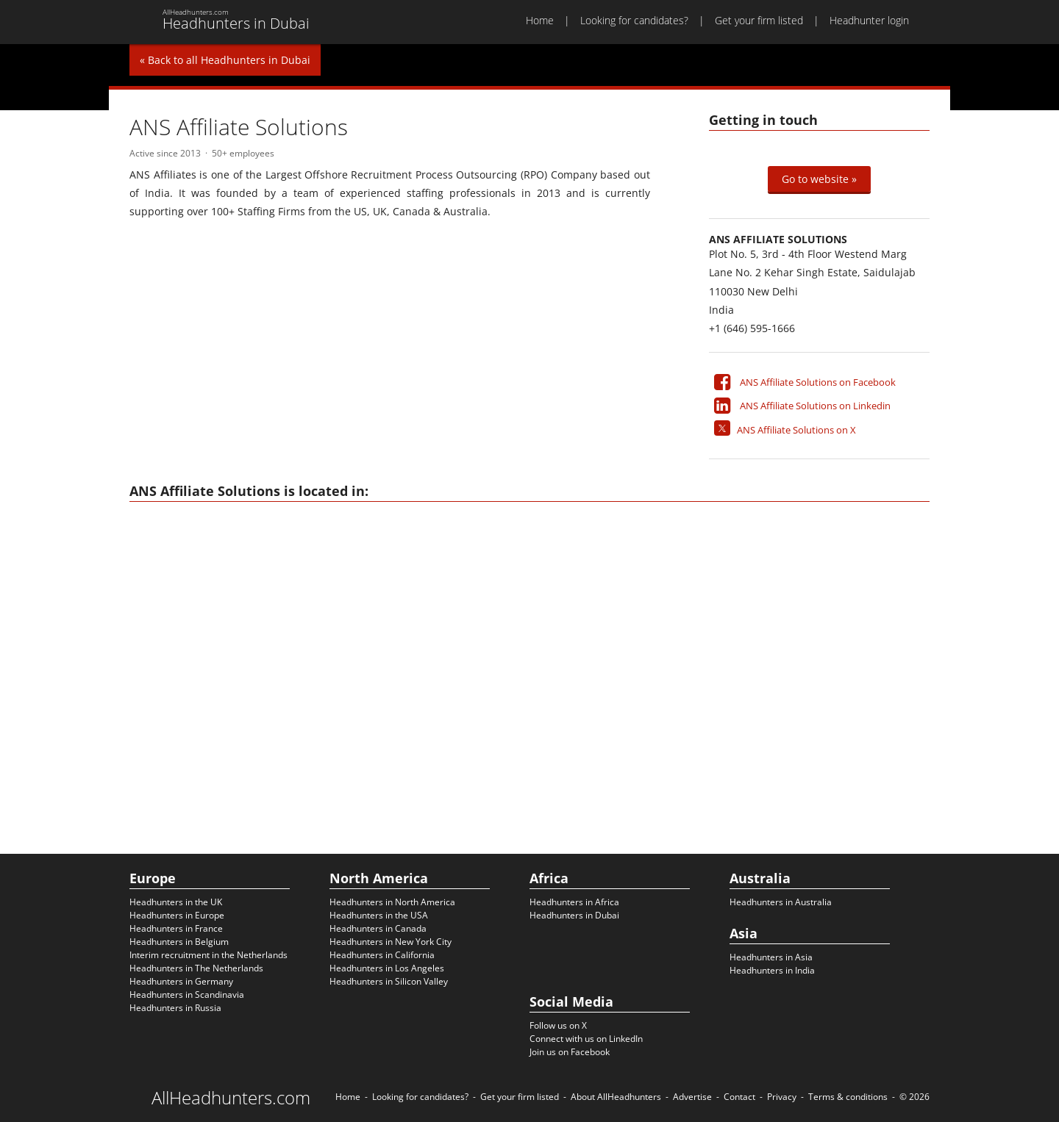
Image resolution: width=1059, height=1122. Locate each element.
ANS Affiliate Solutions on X (796, 429)
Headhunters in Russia (175, 1007)
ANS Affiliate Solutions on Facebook (818, 382)
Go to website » (819, 179)
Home (540, 20)
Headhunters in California (382, 955)
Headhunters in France (176, 928)
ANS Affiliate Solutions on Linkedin (815, 405)
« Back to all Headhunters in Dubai (225, 60)
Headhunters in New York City (390, 941)
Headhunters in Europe (176, 915)
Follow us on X (558, 1025)
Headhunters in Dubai (574, 915)
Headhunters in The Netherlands (196, 968)
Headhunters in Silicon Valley (388, 981)
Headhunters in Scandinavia (186, 994)
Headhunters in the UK (175, 902)
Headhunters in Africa (574, 902)
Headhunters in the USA (378, 915)
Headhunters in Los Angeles (386, 968)
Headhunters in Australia (781, 902)
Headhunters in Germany (181, 981)
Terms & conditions (848, 1096)
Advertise (692, 1096)
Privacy (781, 1096)
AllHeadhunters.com (230, 1097)
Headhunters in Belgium (179, 941)
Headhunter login (869, 20)
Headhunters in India (772, 970)
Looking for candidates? (634, 20)
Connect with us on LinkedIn (586, 1038)
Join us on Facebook (570, 1052)
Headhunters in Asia (771, 957)
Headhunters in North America (392, 902)
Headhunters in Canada (378, 928)
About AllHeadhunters (616, 1096)
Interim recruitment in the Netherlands (208, 955)
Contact (739, 1096)
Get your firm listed (759, 20)
